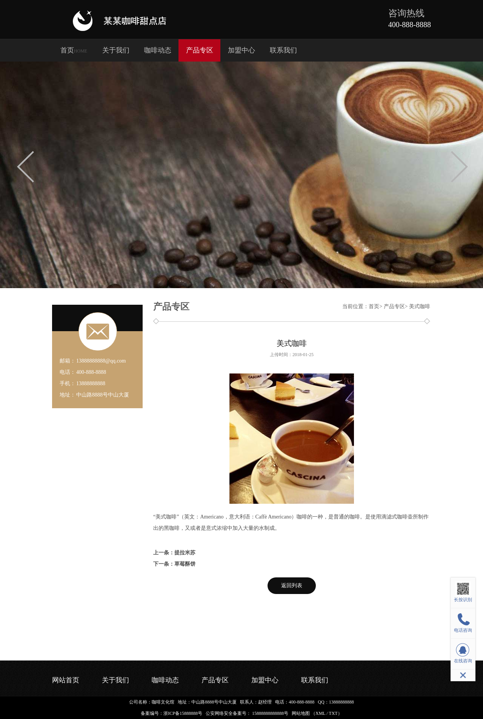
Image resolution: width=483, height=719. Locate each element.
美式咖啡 (419, 306)
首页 (73, 50)
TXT (333, 713)
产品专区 (199, 50)
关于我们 (115, 50)
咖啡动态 (157, 50)
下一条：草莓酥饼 (174, 564)
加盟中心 (241, 50)
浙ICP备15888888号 (182, 713)
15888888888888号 (270, 713)
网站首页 (65, 680)
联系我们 (283, 50)
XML (320, 713)
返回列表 (291, 585)
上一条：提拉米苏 (174, 552)
